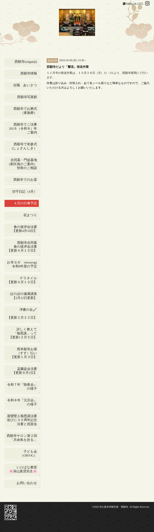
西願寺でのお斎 (26, 179)
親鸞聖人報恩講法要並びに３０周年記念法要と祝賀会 (22, 420)
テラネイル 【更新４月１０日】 (23, 280)
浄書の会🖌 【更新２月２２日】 (23, 313)
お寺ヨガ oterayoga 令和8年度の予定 (23, 264)
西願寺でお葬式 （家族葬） (26, 110)
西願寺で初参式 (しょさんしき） (25, 146)
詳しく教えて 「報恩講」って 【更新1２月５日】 (24, 333)
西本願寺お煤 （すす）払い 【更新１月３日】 (25, 353)
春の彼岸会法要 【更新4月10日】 (25, 229)
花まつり (31, 215)
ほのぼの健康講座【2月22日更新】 (23, 296)
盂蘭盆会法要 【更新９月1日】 (25, 371)
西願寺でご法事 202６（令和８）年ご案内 (24, 128)
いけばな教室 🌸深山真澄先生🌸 (24, 469)
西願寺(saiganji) (26, 61)
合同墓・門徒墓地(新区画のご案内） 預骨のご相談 (24, 164)
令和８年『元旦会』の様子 (23, 402)
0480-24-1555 (134, 3)
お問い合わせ (27, 483)
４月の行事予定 (25, 203)
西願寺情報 (28, 73)
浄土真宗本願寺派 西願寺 (113, 507)
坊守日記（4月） (25, 191)
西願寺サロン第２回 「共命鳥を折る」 (23, 437)
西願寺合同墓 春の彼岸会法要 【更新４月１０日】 (23, 246)
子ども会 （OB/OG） (29, 453)
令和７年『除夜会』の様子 (23, 386)
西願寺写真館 (27, 97)
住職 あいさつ (25, 85)
